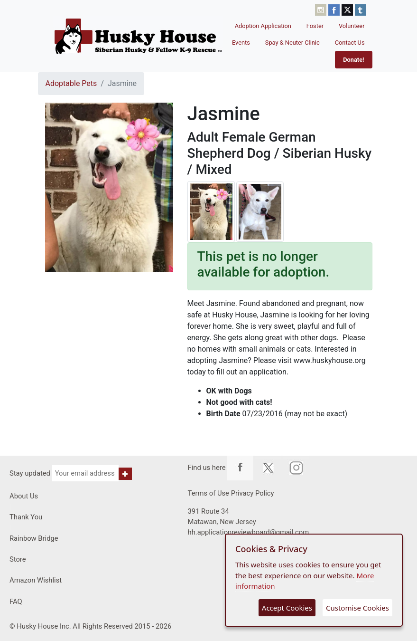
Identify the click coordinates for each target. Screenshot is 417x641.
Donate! (353, 59)
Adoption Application (263, 25)
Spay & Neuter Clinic (292, 42)
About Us (23, 496)
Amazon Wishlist (35, 580)
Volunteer (352, 25)
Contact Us (350, 42)
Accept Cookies (287, 607)
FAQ (15, 601)
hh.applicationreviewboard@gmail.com (248, 532)
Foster (315, 25)
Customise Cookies (357, 607)
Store (17, 559)
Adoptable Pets (71, 83)
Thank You (25, 517)
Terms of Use (208, 493)
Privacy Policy (252, 493)
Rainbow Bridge (33, 538)
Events (241, 42)
